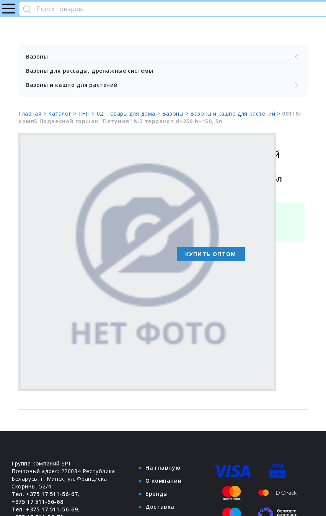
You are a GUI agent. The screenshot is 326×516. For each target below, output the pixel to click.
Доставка (159, 506)
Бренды (156, 493)
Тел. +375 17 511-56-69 (44, 509)
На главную (162, 467)
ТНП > (87, 113)
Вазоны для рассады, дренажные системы (89, 70)
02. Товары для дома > (129, 113)
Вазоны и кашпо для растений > (236, 113)
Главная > (33, 113)
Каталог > (63, 113)
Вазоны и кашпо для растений (163, 85)
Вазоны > (176, 113)
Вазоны (163, 56)
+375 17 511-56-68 (37, 501)
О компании (163, 480)
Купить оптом (210, 254)
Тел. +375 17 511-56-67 (44, 494)
